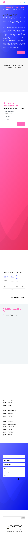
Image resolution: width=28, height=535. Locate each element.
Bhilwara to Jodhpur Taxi (8, 416)
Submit (22, 479)
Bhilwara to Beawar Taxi (8, 400)
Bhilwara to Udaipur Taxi (8, 403)
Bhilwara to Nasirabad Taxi (8, 431)
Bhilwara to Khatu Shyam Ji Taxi (9, 424)
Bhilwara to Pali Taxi (7, 411)
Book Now (21, 52)
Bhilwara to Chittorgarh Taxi (8, 426)
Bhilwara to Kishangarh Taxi (8, 415)
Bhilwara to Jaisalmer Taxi (8, 435)
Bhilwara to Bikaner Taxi (8, 421)
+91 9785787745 (14, 526)
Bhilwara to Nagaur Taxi (8, 413)
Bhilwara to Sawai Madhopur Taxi (9, 410)
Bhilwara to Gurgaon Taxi (8, 432)
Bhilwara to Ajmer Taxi (7, 402)
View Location (18, 70)
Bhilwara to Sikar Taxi (7, 423)
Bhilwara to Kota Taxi (7, 405)
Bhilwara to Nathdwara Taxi (8, 419)
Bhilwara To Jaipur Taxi (7, 407)
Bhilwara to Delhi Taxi (7, 434)
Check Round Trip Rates (17, 297)
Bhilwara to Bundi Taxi (7, 429)
